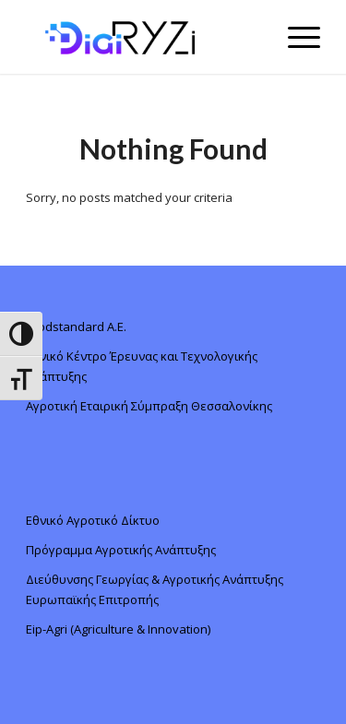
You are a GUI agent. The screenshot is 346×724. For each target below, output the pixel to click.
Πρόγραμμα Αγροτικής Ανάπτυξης (121, 549)
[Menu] (294, 37)
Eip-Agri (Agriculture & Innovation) (118, 629)
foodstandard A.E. (76, 326)
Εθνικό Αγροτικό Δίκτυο (93, 520)
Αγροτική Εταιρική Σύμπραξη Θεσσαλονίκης (149, 406)
